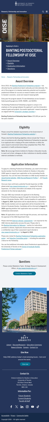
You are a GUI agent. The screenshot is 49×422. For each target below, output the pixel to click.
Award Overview (13, 60)
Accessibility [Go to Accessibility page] (5, 415)
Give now (25, 364)
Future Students (25, 395)
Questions (11, 68)
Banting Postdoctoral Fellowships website (22, 134)
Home (3, 77)
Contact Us (34, 347)
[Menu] (46, 11)
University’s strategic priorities (25, 112)
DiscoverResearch (19, 345)
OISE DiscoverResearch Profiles (28, 178)
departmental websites (8, 178)
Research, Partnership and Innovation (14, 11)
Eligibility (10, 63)
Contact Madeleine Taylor (24, 273)
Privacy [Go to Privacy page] (13, 415)
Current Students (24, 398)
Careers (26, 347)
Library (8, 345)
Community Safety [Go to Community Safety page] (22, 415)
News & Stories (16, 347)
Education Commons (34, 345)
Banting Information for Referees (15, 225)
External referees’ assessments (23, 221)
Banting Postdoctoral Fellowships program (26, 86)
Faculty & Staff (24, 401)
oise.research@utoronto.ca (19, 186)
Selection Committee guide (19, 238)
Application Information (16, 66)
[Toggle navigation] (42, 11)
